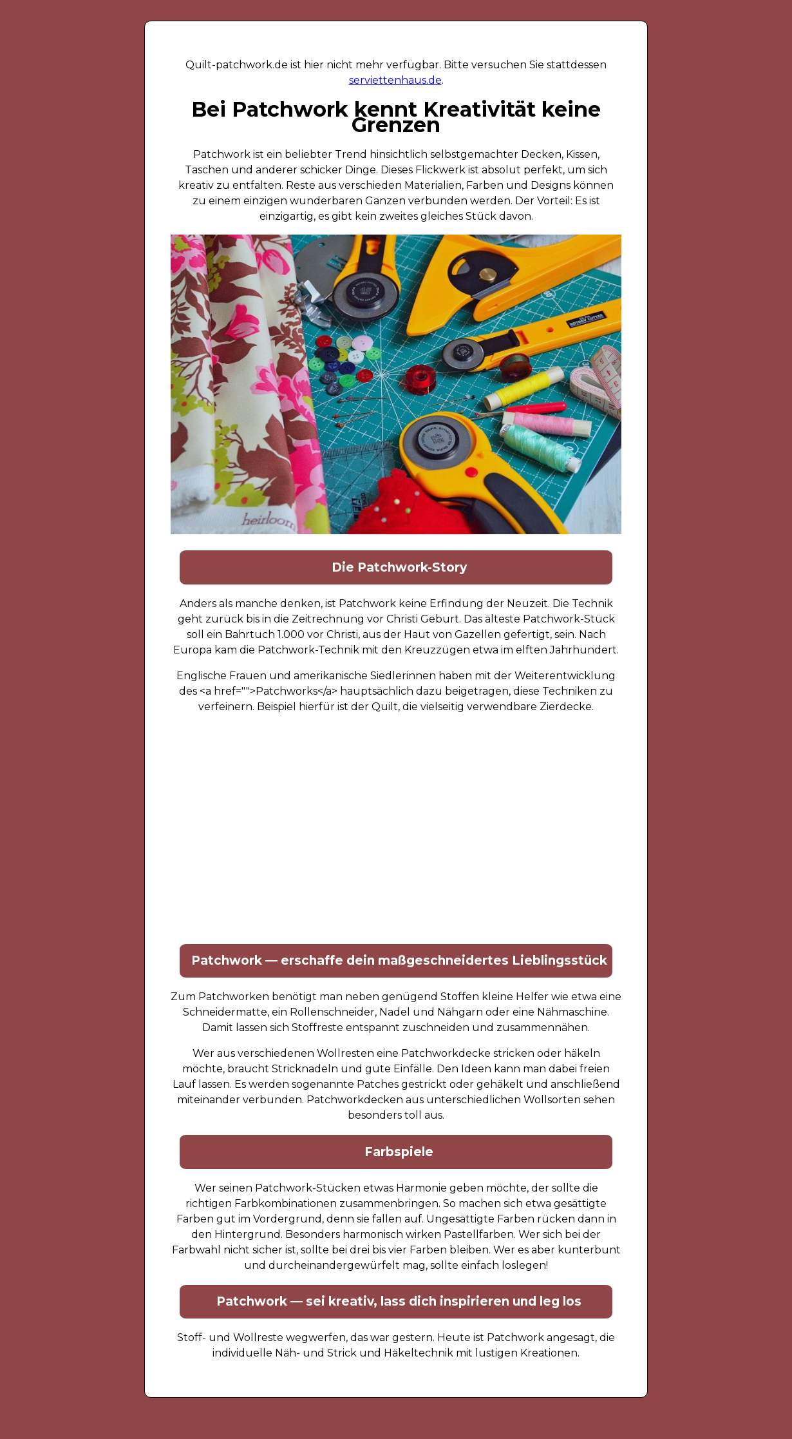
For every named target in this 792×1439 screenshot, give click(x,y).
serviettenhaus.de (395, 80)
